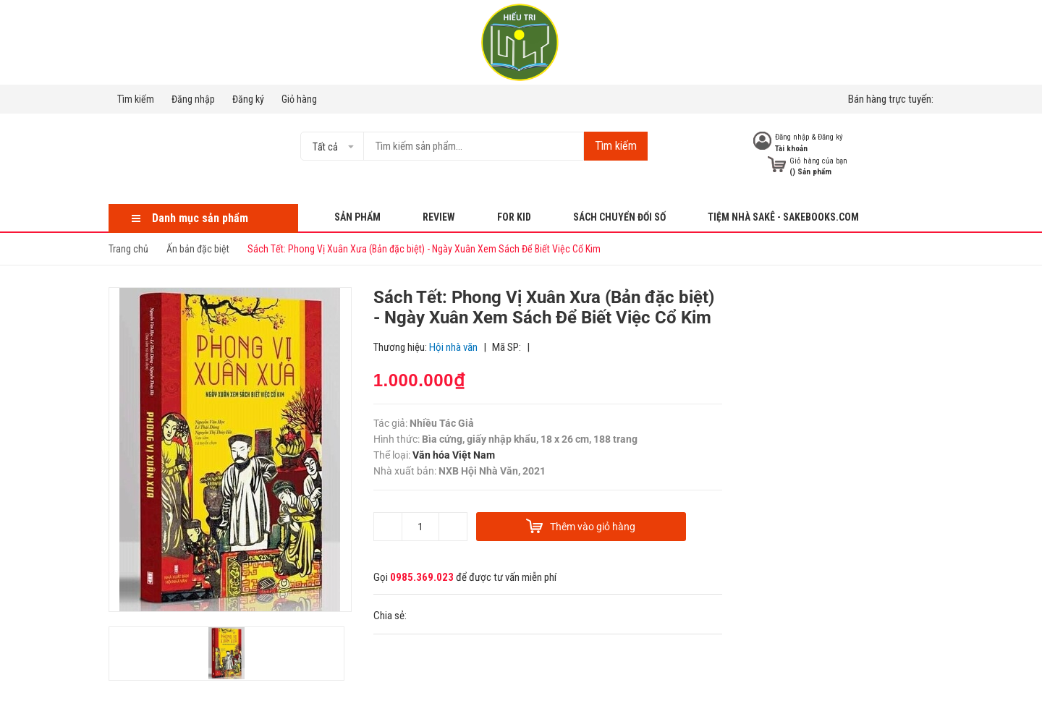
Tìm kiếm (135, 99)
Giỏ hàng (299, 99)
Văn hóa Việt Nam (453, 455)
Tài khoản (791, 148)
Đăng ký (248, 99)
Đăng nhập (193, 99)
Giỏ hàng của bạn (818, 161)
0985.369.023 (422, 577)
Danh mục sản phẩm (200, 218)
